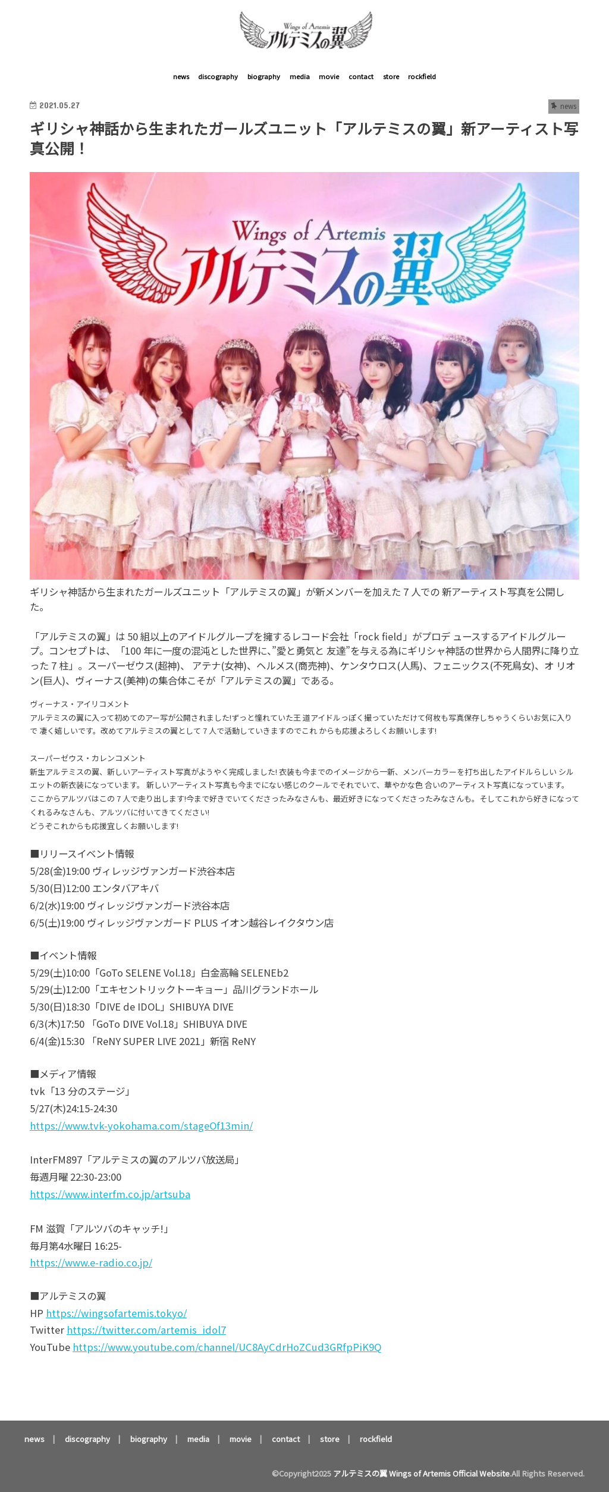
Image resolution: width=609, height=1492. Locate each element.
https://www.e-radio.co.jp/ (91, 1262)
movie (329, 76)
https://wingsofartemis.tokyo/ (116, 1313)
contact (361, 76)
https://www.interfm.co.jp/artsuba (110, 1194)
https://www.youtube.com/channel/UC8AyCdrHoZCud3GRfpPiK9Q (227, 1347)
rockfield (422, 76)
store (391, 76)
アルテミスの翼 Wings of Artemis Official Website (421, 1473)
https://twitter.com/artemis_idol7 (146, 1329)
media (300, 76)
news (181, 76)
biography (263, 76)
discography (218, 76)
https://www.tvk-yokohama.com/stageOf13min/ (141, 1125)
